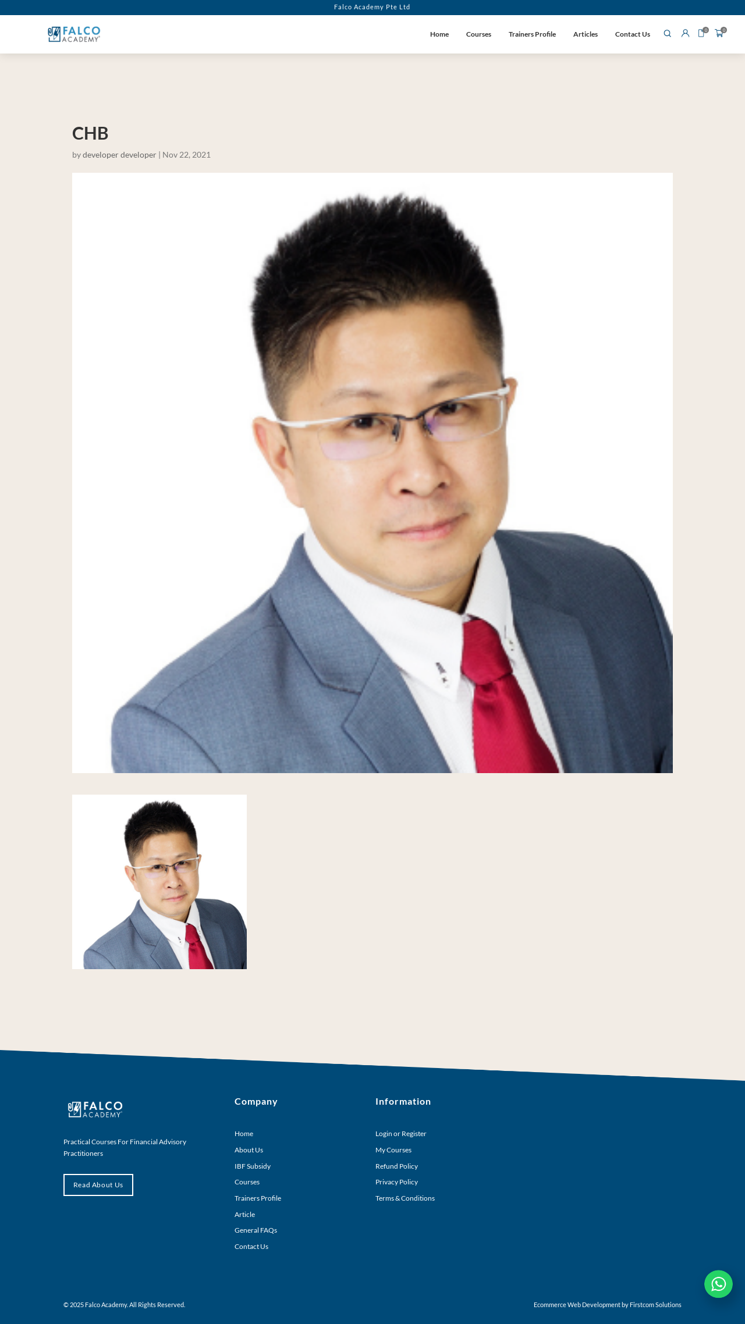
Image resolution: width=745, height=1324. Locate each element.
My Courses (393, 1149)
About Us (249, 1149)
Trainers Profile (532, 34)
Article (245, 1214)
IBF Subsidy (253, 1166)
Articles (585, 34)
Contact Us (632, 34)
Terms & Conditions (405, 1198)
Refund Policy (396, 1166)
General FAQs (256, 1230)
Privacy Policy (396, 1181)
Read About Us (98, 1184)
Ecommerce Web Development (577, 1304)
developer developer (120, 154)
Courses (478, 34)
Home (439, 34)
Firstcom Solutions (656, 1304)
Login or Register (401, 1133)
